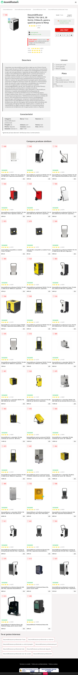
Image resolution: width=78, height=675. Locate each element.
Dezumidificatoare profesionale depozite (39, 649)
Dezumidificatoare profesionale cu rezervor (40, 639)
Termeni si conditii (25, 664)
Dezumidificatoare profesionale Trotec (58, 9)
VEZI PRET (64, 30)
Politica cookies (53, 664)
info (24, 178)
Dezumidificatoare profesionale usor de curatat (17, 654)
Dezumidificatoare (8, 9)
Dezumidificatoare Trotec (39, 9)
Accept (45, 673)
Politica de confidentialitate (40, 664)
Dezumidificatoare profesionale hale (13, 649)
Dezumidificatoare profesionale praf (46, 644)
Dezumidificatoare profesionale (23, 9)
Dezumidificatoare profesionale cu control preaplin (18, 644)
